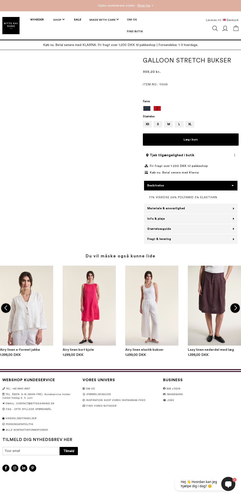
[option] (147, 108)
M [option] (168, 124)
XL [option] (189, 124)
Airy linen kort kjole (78, 349)
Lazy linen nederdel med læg (211, 349)
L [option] (179, 124)
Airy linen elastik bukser (144, 349)
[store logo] (11, 25)
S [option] (158, 124)
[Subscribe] (69, 451)
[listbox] (191, 109)
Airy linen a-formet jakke (20, 349)
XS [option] (147, 124)
